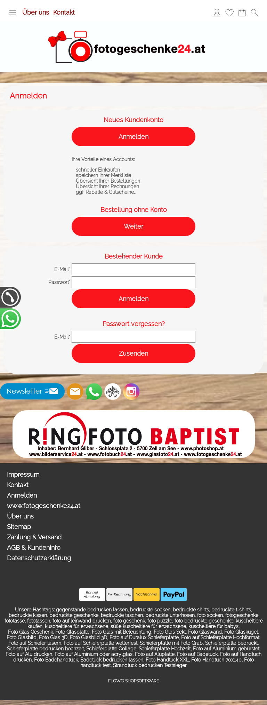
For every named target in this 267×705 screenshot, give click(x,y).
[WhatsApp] (94, 391)
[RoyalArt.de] (112, 391)
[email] (133, 269)
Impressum (23, 474)
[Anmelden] (216, 12)
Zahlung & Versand (34, 537)
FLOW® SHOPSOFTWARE (133, 681)
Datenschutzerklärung (39, 558)
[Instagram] (131, 391)
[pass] (133, 282)
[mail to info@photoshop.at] (75, 391)
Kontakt (64, 12)
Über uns (35, 12)
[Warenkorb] (241, 12)
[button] (12, 12)
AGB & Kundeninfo (33, 547)
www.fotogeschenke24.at (43, 505)
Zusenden (133, 353)
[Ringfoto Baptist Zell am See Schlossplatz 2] (134, 413)
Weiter (133, 226)
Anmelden (133, 136)
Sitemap (19, 526)
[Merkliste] (229, 12)
